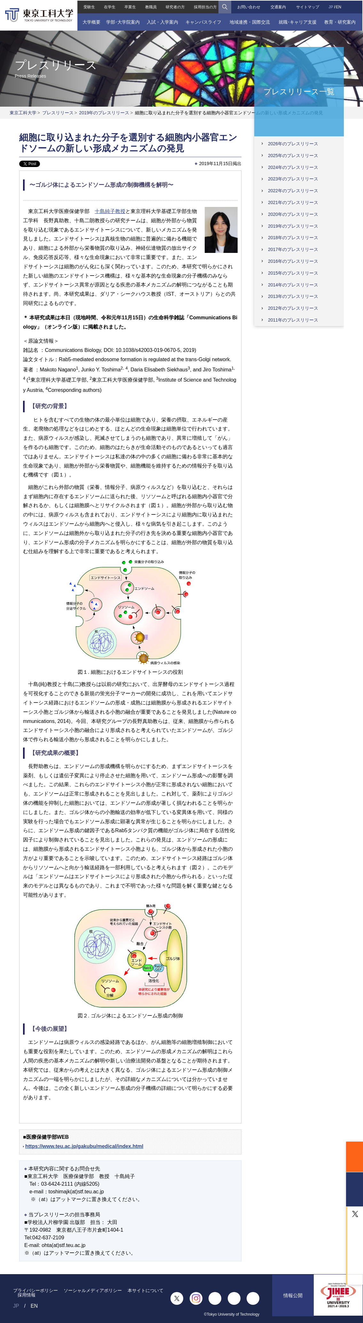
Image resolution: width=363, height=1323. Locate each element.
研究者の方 (175, 6)
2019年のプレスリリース (104, 112)
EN (339, 6)
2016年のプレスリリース (293, 261)
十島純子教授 (110, 211)
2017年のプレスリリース (293, 249)
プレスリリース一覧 (299, 91)
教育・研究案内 (340, 21)
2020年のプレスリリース (293, 214)
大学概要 (91, 21)
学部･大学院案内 (122, 21)
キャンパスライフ (203, 21)
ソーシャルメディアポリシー (93, 1290)
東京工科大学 (23, 112)
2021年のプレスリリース (293, 202)
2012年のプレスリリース (293, 308)
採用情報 (27, 1294)
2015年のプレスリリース (293, 273)
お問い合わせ (248, 6)
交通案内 (278, 6)
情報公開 (293, 1298)
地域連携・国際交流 (250, 21)
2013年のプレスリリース (293, 296)
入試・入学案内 (162, 21)
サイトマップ (308, 6)
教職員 (150, 6)
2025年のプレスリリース (293, 155)
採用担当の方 (205, 6)
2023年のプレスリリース (293, 178)
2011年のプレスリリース (293, 320)
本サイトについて (145, 1290)
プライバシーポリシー (35, 1290)
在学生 (109, 6)
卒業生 (130, 6)
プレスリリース (58, 112)
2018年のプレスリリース (293, 237)
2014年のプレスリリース (293, 284)
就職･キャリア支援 (298, 21)
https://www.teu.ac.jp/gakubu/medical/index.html (84, 1146)
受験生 (88, 6)
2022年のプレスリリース (293, 190)
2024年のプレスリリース (293, 167)
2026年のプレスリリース (293, 143)
